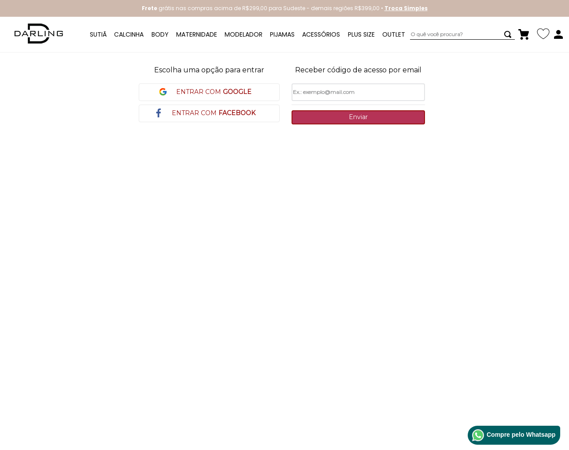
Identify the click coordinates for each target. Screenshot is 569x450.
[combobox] (462, 35)
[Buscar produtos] (509, 34)
